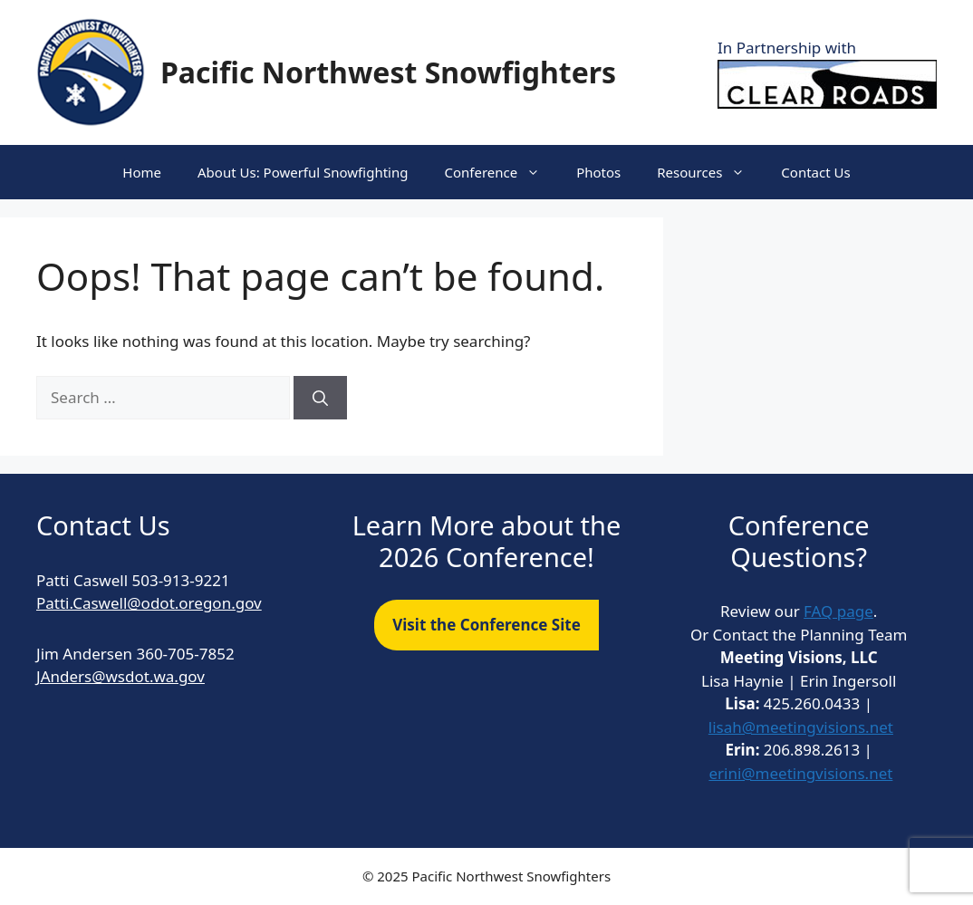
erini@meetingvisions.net (800, 773)
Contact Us (815, 172)
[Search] (320, 397)
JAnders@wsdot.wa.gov (120, 676)
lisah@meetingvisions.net (800, 727)
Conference (501, 172)
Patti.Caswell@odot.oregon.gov (149, 602)
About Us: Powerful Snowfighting (302, 172)
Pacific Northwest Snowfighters (388, 72)
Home (141, 172)
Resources (710, 172)
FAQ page (838, 611)
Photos (598, 172)
